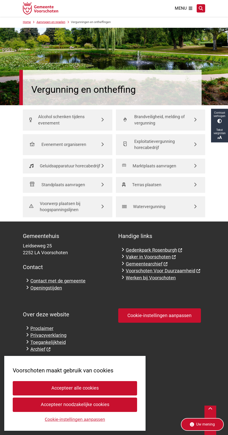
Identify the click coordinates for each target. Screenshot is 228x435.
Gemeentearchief (147, 264)
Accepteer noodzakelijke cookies (75, 404)
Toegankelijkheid (48, 342)
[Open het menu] (184, 8)
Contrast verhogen (219, 117)
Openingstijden (46, 288)
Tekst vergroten (219, 134)
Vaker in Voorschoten (151, 257)
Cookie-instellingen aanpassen (75, 419)
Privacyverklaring (48, 335)
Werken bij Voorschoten (151, 278)
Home (27, 22)
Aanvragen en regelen (51, 22)
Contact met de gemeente (58, 281)
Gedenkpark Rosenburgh (154, 250)
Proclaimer (41, 328)
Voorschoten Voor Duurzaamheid (163, 271)
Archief (40, 349)
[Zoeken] (201, 8)
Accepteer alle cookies (74, 388)
